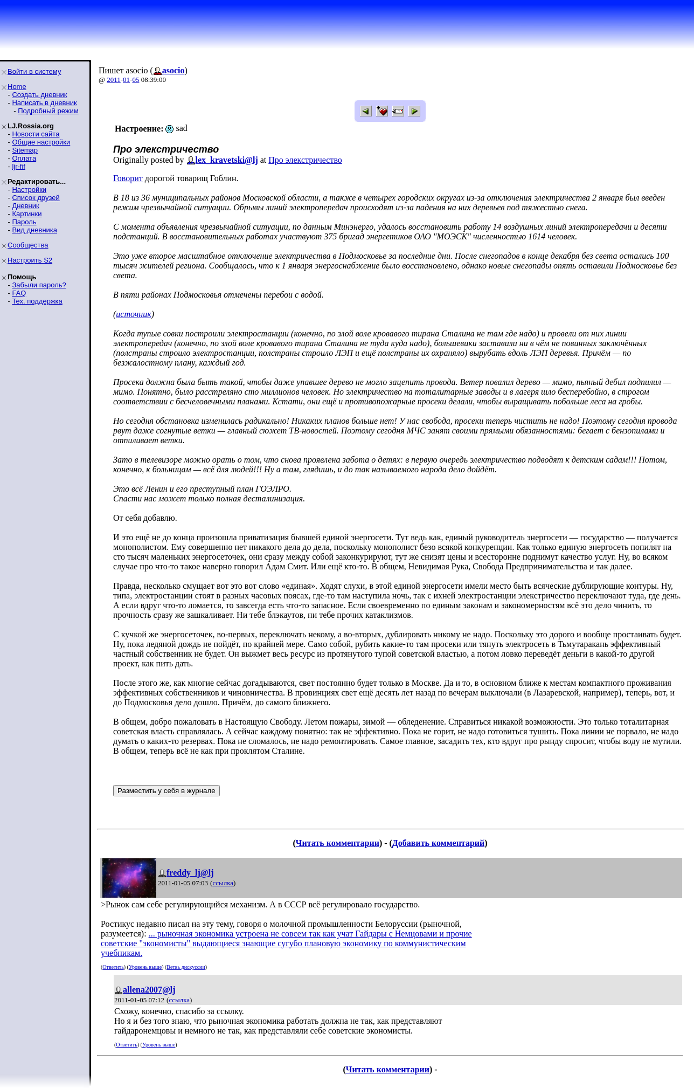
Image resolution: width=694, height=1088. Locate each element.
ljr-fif (18, 166)
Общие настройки (41, 142)
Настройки (29, 189)
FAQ (19, 293)
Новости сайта (35, 134)
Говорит (128, 178)
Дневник (25, 206)
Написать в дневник (44, 103)
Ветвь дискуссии (185, 967)
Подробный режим (48, 111)
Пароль (24, 222)
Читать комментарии (337, 843)
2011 (114, 79)
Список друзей (35, 198)
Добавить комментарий (438, 843)
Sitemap (25, 150)
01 (126, 79)
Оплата (24, 158)
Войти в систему (34, 71)
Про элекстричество (305, 159)
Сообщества (28, 245)
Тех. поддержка (37, 301)
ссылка (222, 883)
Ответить (112, 967)
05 (135, 79)
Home (17, 86)
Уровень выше (145, 967)
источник (133, 314)
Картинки (26, 214)
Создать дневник (39, 95)
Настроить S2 (30, 260)
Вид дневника (34, 230)
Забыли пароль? (39, 285)
